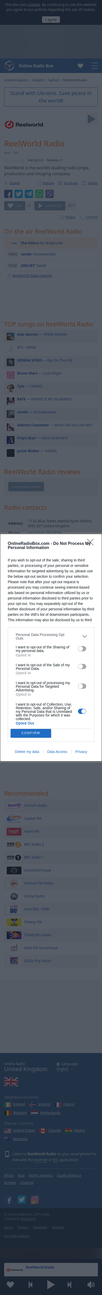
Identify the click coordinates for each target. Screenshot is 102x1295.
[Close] (92, 544)
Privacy (81, 752)
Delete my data (27, 752)
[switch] (82, 648)
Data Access (57, 752)
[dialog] (51, 648)
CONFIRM (31, 733)
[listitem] (51, 636)
